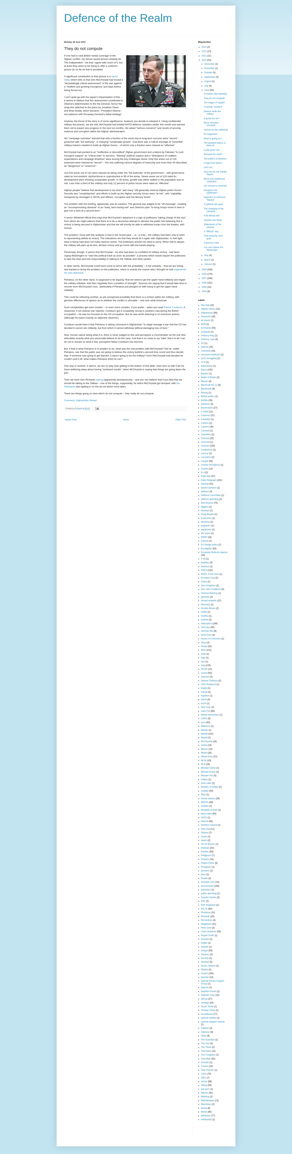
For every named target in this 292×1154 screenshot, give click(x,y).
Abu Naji (205, 305)
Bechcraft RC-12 (209, 385)
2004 (204, 291)
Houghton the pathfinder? (211, 191)
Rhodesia (205, 912)
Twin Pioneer (207, 1070)
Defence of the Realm (118, 18)
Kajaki (204, 688)
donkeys (205, 510)
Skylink (204, 969)
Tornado (205, 1062)
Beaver (204, 381)
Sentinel (205, 962)
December (209, 64)
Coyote (204, 468)
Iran (203, 661)
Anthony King (207, 335)
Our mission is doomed (215, 185)
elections (205, 522)
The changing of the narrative (213, 210)
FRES (204, 570)
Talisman (205, 1032)
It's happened (210, 134)
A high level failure (213, 163)
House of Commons (211, 638)
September (210, 77)
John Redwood (208, 684)
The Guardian (208, 1039)
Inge (203, 657)
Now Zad (205, 829)
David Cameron (208, 487)
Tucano (204, 1066)
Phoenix (205, 859)
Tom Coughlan (208, 1054)
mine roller (206, 783)
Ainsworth (206, 316)
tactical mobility (208, 1018)
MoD (203, 794)
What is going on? (213, 138)
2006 (204, 282)
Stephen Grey (208, 995)
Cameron (205, 415)
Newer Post (71, 419)
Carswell (205, 430)
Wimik (204, 1112)
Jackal (204, 673)
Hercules (205, 627)
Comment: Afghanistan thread (80, 400)
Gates (204, 581)
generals (205, 597)
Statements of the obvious (212, 225)
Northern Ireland (209, 825)
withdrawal (206, 1119)
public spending (208, 893)
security (205, 958)
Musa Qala (206, 813)
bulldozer (205, 404)
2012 (204, 51)
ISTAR (204, 669)
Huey (203, 642)
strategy (205, 1002)
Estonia (204, 541)
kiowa (204, 699)
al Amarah (206, 328)
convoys (205, 445)
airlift (203, 324)
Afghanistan (207, 312)
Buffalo (204, 400)
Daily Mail (206, 476)
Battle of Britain (208, 377)
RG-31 (204, 908)
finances (205, 566)
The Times (206, 1047)
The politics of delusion (215, 158)
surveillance (207, 1014)
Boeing (204, 392)
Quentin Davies (208, 897)
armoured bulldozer (210, 354)
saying (99, 379)
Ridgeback (206, 924)
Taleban (205, 1028)
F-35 (203, 559)
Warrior (204, 1093)
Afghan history (208, 309)
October (208, 72)
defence (205, 491)
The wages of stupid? (214, 102)
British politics (208, 396)
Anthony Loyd (208, 339)
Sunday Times (208, 1010)
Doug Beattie (207, 514)
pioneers (205, 870)
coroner (205, 453)
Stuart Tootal (207, 1006)
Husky (204, 646)
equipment (206, 529)
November (209, 68)
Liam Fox (205, 711)
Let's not (208, 167)
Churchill (205, 442)
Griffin (204, 612)
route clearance (208, 931)
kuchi (203, 703)
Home (126, 419)
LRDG (204, 718)
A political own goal (213, 204)
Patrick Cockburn (173, 307)
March (207, 260)
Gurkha (204, 616)
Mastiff (204, 733)
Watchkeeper (207, 1100)
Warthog (205, 1096)
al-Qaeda (205, 332)
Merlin (204, 752)
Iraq (203, 665)
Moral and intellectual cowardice (214, 180)
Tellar (203, 1035)
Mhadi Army (207, 756)
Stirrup (204, 999)
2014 (204, 47)
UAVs (204, 1073)
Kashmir (205, 695)
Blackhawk (206, 388)
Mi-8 (203, 764)
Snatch (204, 973)
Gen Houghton (208, 585)
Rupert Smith (207, 935)
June (207, 90)
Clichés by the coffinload (216, 130)
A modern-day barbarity (215, 94)
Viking (204, 1085)
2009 (204, 269)
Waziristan (206, 1104)
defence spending (210, 499)
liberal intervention (210, 714)
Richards (205, 916)
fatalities (205, 562)
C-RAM (204, 411)
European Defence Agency (214, 552)
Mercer (204, 749)
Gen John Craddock (211, 589)
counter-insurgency (210, 465)
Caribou (205, 423)
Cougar (204, 461)
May (206, 255)
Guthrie (204, 619)
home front (206, 635)
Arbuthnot (206, 351)
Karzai (204, 692)
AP (202, 343)
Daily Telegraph (208, 480)
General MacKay (209, 593)
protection (206, 889)
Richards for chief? (213, 154)
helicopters (206, 623)
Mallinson (205, 726)
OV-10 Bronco (208, 844)
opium (204, 840)
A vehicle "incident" (213, 107)
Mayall (204, 737)
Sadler (204, 943)
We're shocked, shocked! (211, 124)
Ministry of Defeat (209, 787)
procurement (207, 886)
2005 (204, 287)
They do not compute (214, 98)
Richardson (206, 920)
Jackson (205, 676)
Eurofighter (206, 548)
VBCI (203, 1077)
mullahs (205, 806)
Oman (204, 836)
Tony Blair (206, 1058)
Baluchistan (206, 366)
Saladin (204, 946)
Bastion (204, 373)
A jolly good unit (211, 150)
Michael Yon (207, 775)
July (206, 85)
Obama (204, 832)
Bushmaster (207, 407)
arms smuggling (209, 358)
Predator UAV (208, 882)
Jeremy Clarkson (209, 680)
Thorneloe (206, 1051)
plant (203, 874)
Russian (205, 939)
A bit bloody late (212, 215)
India (203, 654)
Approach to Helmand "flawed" (214, 198)
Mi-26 (204, 760)
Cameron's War (211, 243)
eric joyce (205, 533)
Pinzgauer (206, 867)
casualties (206, 434)
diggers (204, 506)
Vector (204, 1081)
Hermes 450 (207, 631)
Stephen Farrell (208, 991)
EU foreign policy (209, 544)
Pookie (204, 878)
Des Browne (207, 503)
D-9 (202, 472)
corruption (206, 457)
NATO (204, 817)
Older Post (180, 419)
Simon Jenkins (208, 965)
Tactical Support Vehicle (213, 1021)
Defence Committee (211, 495)
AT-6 (203, 362)
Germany (205, 604)
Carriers (205, 426)
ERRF (204, 537)
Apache (205, 347)
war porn (205, 1089)
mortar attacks (208, 798)
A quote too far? (212, 118)
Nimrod (204, 821)
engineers (206, 525)
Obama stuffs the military (212, 112)
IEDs (203, 650)
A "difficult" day (211, 231)
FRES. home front (210, 574)
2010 (204, 60)
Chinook (205, 438)
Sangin (204, 950)
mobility (205, 791)
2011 (204, 55)
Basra (204, 369)
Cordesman (206, 449)
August (208, 81)
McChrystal (206, 741)
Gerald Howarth (209, 600)
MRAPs (205, 802)
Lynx (203, 722)
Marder (204, 730)
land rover (206, 707)
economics (206, 518)
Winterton (205, 1115)
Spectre (205, 987)
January (208, 264)
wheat (204, 1108)
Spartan (205, 977)
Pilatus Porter (207, 863)
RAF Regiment (208, 905)
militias (204, 779)
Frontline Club (208, 578)
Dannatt (205, 484)
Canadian (205, 419)
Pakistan (205, 848)
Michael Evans (208, 772)
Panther (205, 851)
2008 (204, 274)
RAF (203, 901)
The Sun (205, 1043)
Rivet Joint (206, 927)
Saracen (205, 954)
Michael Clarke (208, 768)
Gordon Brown (208, 608)
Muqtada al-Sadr (209, 810)
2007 (204, 278)
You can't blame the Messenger (213, 248)
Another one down (213, 220)
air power (205, 320)
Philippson (206, 855)
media (204, 745)
